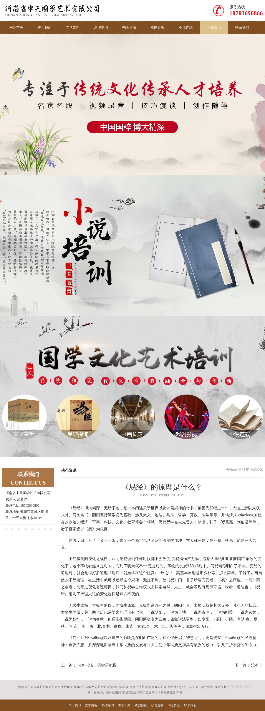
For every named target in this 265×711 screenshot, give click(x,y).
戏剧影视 (157, 27)
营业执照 (207, 687)
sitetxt (194, 687)
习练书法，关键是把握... (99, 665)
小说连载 (186, 27)
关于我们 (44, 27)
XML (185, 687)
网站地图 (173, 687)
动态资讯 (214, 27)
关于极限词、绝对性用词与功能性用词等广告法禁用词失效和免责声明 (135, 692)
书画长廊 (129, 27)
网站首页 (16, 27)
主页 (246, 469)
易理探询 (101, 27)
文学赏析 (73, 27)
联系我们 (242, 27)
